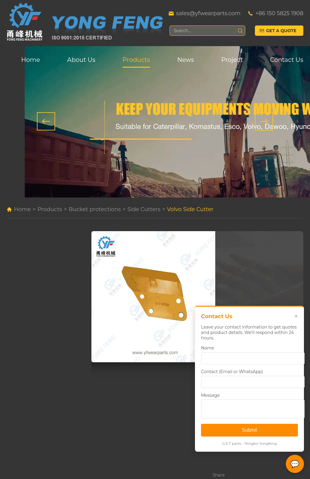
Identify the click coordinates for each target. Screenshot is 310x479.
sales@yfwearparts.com (208, 13)
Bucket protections (95, 209)
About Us (81, 59)
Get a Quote (281, 30)
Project (232, 59)
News (185, 59)
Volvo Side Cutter (190, 209)
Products (136, 59)
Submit (249, 430)
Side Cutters (143, 209)
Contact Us (286, 59)
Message (210, 395)
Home (30, 59)
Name (207, 348)
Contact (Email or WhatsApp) (232, 371)
